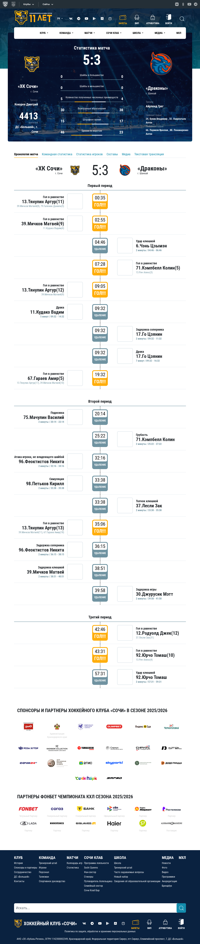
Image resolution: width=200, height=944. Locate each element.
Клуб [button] (43, 32)
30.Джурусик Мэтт (154, 594)
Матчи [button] (89, 32)
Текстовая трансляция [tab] (149, 154)
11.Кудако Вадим (47, 312)
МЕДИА (168, 857)
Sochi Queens (91, 867)
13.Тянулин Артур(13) (43, 528)
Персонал (44, 872)
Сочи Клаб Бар (92, 890)
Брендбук (167, 885)
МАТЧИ (72, 857)
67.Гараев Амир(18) (54, 532)
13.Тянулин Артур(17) (28, 382)
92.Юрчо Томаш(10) (155, 655)
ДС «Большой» (21, 876)
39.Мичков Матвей (45, 572)
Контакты (19, 881)
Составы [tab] (112, 154)
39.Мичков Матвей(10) (52, 382)
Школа (117, 863)
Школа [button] (137, 32)
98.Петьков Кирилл (45, 483)
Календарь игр (74, 863)
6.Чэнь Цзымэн (151, 245)
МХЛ (178, 32)
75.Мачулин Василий (43, 417)
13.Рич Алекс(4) (144, 659)
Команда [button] (65, 32)
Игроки (42, 867)
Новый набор (121, 876)
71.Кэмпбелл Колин (155, 439)
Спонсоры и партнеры (25, 867)
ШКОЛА (120, 857)
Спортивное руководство (52, 881)
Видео (165, 872)
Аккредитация (169, 881)
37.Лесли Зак (149, 505)
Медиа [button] (159, 32)
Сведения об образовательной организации (137, 881)
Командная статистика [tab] (57, 154)
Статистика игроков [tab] (89, 154)
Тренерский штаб (48, 863)
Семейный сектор (93, 885)
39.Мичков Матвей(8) (28, 206)
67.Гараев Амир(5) (46, 378)
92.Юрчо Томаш (151, 677)
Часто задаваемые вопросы (129, 872)
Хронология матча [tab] (26, 154)
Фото (164, 867)
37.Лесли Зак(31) (145, 637)
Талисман (44, 876)
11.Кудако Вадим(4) (53, 228)
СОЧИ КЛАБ (93, 857)
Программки (168, 876)
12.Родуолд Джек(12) (157, 633)
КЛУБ (18, 857)
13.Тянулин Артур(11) (43, 201)
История (18, 863)
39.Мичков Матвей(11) (30, 532)
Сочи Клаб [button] (113, 32)
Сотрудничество (22, 872)
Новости (166, 863)
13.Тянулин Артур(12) (43, 290)
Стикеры (88, 876)
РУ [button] (59, 18)
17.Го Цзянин (149, 334)
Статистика (73, 867)
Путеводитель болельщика (98, 881)
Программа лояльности (96, 863)
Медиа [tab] (126, 154)
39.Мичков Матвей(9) (42, 223)
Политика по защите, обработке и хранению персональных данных (100, 931)
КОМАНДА (47, 857)
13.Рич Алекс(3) (144, 272)
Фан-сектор (90, 872)
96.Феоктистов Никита (41, 461)
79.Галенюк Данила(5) (52, 206)
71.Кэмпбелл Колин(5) (158, 268)
